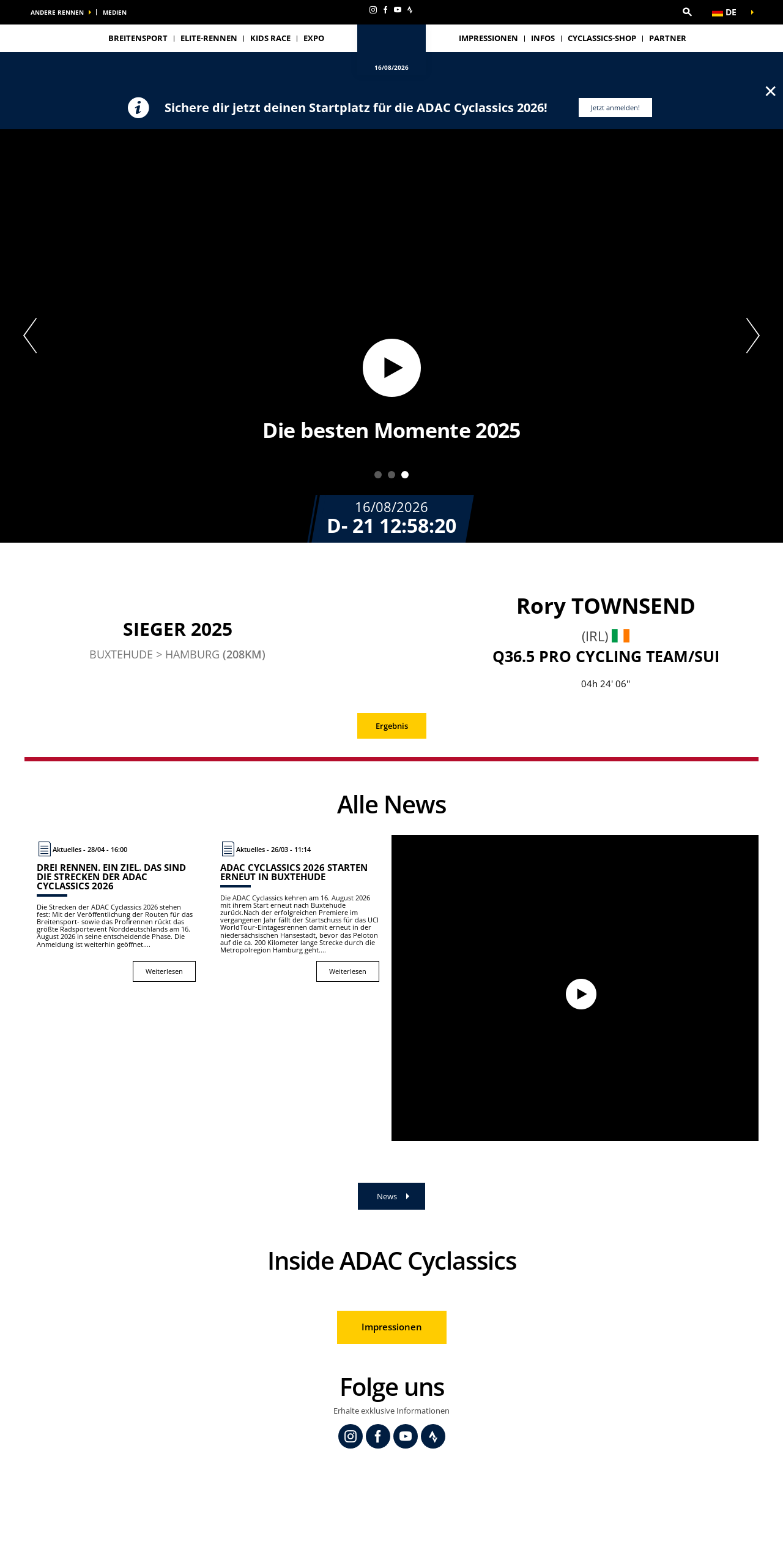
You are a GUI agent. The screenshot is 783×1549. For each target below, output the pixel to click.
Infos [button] (543, 37)
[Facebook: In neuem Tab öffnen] (385, 9)
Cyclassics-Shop (602, 37)
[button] (687, 12)
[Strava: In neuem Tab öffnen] (410, 9)
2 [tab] (391, 474)
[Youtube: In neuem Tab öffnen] (397, 9)
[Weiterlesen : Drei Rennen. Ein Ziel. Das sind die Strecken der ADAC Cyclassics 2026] (116, 911)
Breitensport (138, 37)
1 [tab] (378, 474)
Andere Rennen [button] (57, 12)
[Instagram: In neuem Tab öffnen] (373, 9)
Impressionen (488, 37)
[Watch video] (575, 988)
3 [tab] (405, 474)
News (387, 1196)
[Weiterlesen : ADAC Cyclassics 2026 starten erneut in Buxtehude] (300, 911)
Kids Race (270, 37)
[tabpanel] (391, 336)
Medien (115, 12)
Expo (313, 37)
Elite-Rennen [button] (208, 37)
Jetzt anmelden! (615, 107)
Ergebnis (392, 725)
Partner (667, 37)
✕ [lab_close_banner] (770, 90)
